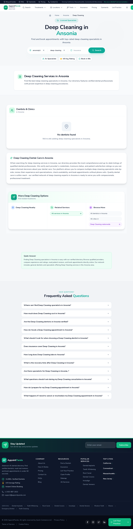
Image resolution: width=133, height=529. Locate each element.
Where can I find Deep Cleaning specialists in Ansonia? (66, 305)
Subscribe (123, 445)
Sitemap (62, 478)
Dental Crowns (87, 477)
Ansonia (66, 15)
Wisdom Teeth (100, 506)
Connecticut (109, 468)
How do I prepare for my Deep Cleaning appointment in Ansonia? (66, 387)
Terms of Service (8, 524)
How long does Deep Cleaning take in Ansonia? (66, 354)
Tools (71, 7)
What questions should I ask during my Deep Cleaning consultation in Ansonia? (66, 379)
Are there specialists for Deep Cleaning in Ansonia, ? (66, 371)
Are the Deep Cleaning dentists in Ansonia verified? (66, 321)
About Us (40, 463)
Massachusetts (110, 473)
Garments (104, 7)
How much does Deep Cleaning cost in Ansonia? (66, 313)
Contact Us (41, 474)
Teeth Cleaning (24, 509)
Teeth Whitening (88, 469)
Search (26, 7)
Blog (38, 482)
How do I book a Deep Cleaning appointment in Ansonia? (66, 330)
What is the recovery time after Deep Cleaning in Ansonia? (66, 363)
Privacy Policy (59, 520)
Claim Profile (64, 474)
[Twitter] (99, 522)
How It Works (42, 467)
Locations (56, 7)
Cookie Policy (24, 524)
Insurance (84, 7)
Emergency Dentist (9, 509)
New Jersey (108, 479)
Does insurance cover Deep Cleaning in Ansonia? (66, 346)
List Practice (116, 7)
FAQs (39, 478)
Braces (112, 506)
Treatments (40, 7)
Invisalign (85, 480)
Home (57, 15)
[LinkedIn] (104, 522)
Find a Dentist (64, 463)
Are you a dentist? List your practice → (116, 2)
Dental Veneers (88, 484)
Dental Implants (88, 465)
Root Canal (86, 473)
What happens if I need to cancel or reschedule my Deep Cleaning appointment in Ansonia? (66, 395)
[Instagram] (93, 522)
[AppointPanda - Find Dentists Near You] (12, 7)
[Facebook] (87, 522)
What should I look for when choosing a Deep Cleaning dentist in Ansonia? (66, 338)
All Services (63, 482)
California (108, 463)
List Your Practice (66, 471)
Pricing (94, 7)
